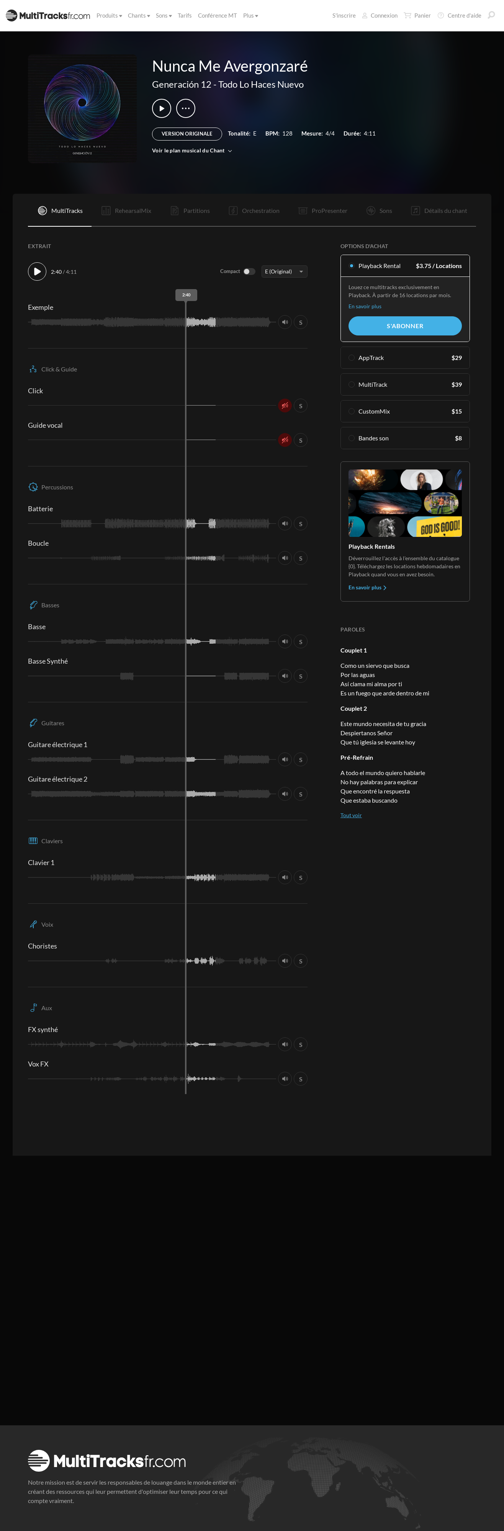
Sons (163, 15)
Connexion (380, 15)
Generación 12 (181, 84)
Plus (250, 15)
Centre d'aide (459, 15)
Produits (109, 15)
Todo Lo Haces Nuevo (261, 84)
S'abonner (405, 325)
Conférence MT (217, 15)
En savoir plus (365, 306)
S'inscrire (344, 15)
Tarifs (185, 15)
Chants (138, 15)
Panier (417, 15)
